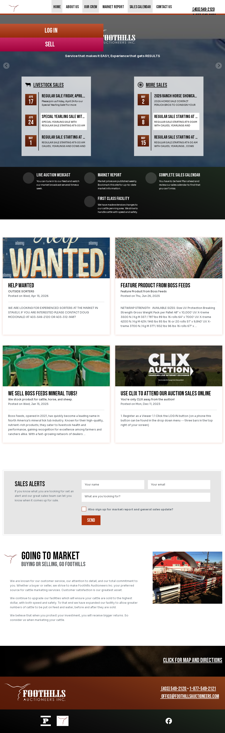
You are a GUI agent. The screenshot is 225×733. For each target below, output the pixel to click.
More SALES (156, 85)
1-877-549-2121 (202, 689)
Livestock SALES (48, 85)
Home (57, 7)
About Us (72, 7)
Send (91, 520)
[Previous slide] (6, 65)
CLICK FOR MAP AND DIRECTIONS (192, 660)
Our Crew (90, 7)
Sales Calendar (140, 7)
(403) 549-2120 (200, 9)
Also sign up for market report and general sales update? (127, 509)
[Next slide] (218, 65)
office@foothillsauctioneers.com (187, 696)
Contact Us (164, 7)
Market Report (113, 7)
